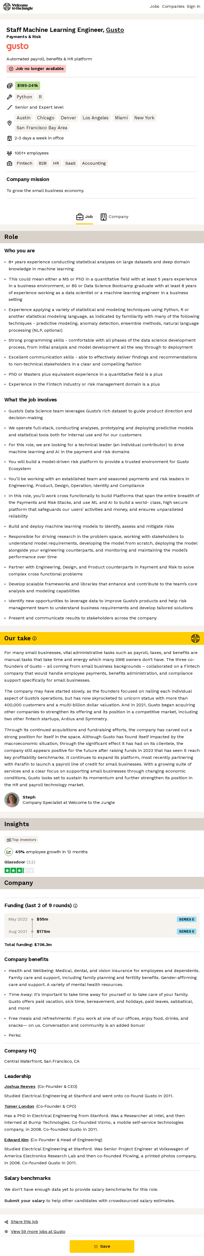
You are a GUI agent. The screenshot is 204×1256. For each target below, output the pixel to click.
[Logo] (18, 6)
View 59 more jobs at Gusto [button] (34, 1231)
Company (113, 216)
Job (84, 216)
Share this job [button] (21, 1221)
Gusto (115, 30)
